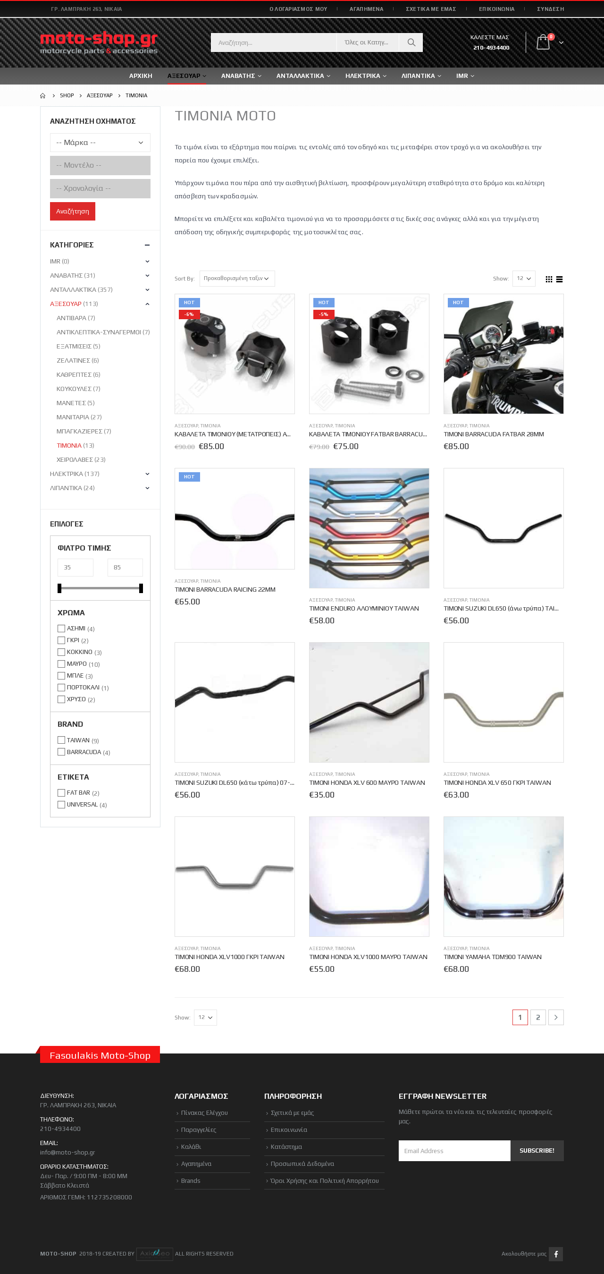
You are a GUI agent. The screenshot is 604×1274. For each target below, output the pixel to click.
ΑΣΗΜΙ (76, 628)
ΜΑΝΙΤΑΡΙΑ (73, 417)
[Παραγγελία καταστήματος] (237, 279)
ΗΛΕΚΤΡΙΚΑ (66, 473)
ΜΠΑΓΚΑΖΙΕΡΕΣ (79, 431)
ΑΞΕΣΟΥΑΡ (186, 425)
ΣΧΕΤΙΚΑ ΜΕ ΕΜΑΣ (431, 9)
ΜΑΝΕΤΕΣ (71, 403)
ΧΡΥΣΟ (76, 699)
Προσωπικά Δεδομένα (302, 1163)
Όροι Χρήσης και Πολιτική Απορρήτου (325, 1180)
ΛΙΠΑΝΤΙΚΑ (66, 488)
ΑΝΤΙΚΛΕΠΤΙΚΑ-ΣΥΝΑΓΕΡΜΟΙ (99, 332)
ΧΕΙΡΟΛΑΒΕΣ (75, 459)
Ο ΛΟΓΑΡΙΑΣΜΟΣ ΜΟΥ (298, 9)
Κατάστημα (286, 1146)
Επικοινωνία (289, 1129)
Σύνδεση (550, 9)
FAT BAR (78, 792)
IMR (462, 75)
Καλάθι (191, 1146)
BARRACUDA (84, 752)
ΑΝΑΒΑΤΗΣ (66, 275)
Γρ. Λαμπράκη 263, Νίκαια (86, 9)
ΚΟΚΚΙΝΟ (79, 651)
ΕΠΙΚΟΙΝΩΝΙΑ (496, 9)
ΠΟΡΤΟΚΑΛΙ (83, 687)
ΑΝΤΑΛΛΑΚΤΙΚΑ (300, 75)
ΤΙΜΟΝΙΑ (211, 425)
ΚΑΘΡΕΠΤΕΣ (74, 374)
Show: (501, 278)
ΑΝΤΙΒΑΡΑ (71, 318)
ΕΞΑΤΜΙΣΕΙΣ (74, 346)
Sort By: (185, 278)
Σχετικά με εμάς (292, 1112)
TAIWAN (78, 740)
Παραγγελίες (199, 1129)
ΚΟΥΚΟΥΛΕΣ (74, 388)
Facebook (556, 1254)
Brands (191, 1180)
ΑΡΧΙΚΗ (140, 75)
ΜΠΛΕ (75, 675)
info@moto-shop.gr (67, 1152)
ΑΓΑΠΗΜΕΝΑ (366, 9)
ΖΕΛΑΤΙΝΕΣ (73, 360)
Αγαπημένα (196, 1163)
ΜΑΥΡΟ (77, 663)
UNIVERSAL (82, 804)
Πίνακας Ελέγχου (204, 1112)
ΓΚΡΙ (73, 640)
